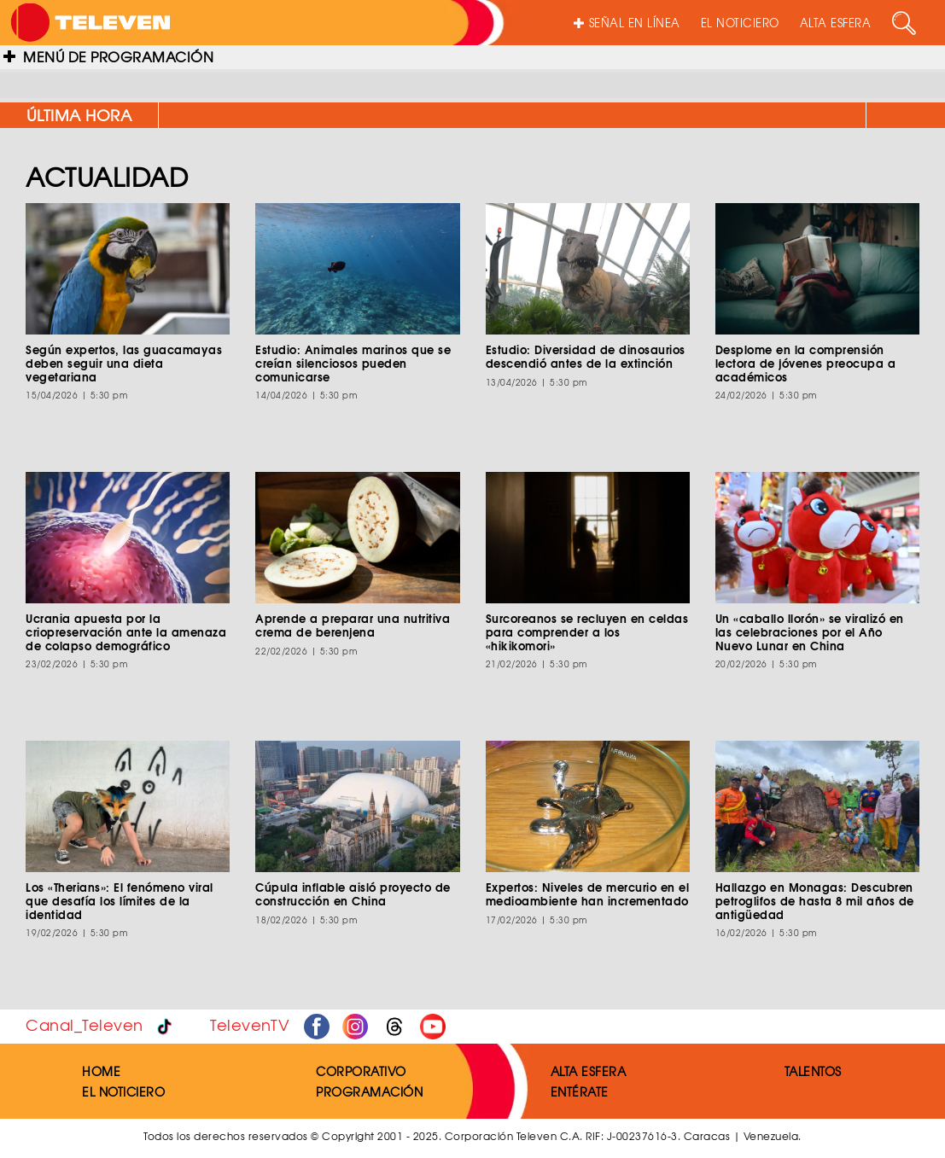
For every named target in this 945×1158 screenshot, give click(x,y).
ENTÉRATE (580, 1091)
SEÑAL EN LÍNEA (627, 23)
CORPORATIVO (361, 1070)
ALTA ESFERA (836, 23)
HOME (101, 1070)
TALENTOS (813, 1070)
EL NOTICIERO (740, 23)
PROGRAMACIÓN (369, 1091)
